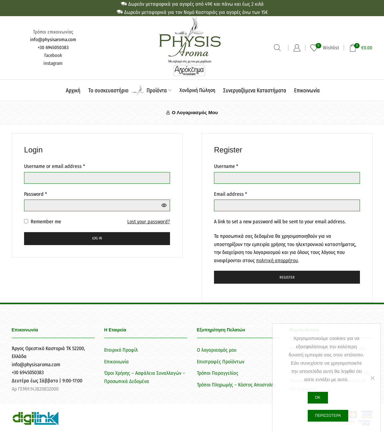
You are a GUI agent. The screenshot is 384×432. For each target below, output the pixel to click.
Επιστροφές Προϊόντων (220, 362)
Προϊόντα (159, 90)
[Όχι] (372, 378)
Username (226, 165)
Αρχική (73, 90)
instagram (53, 63)
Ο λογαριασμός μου (216, 350)
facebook (53, 55)
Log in (97, 238)
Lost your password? (148, 222)
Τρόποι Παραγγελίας (217, 373)
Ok (317, 397)
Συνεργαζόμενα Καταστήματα (254, 90)
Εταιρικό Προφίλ (121, 350)
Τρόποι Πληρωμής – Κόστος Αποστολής (236, 385)
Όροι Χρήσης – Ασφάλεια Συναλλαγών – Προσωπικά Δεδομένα (144, 377)
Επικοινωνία (307, 90)
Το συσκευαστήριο (108, 90)
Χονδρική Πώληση (197, 90)
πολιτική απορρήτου (277, 260)
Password (35, 193)
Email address (230, 193)
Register (287, 277)
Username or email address (54, 165)
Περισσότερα (328, 415)
